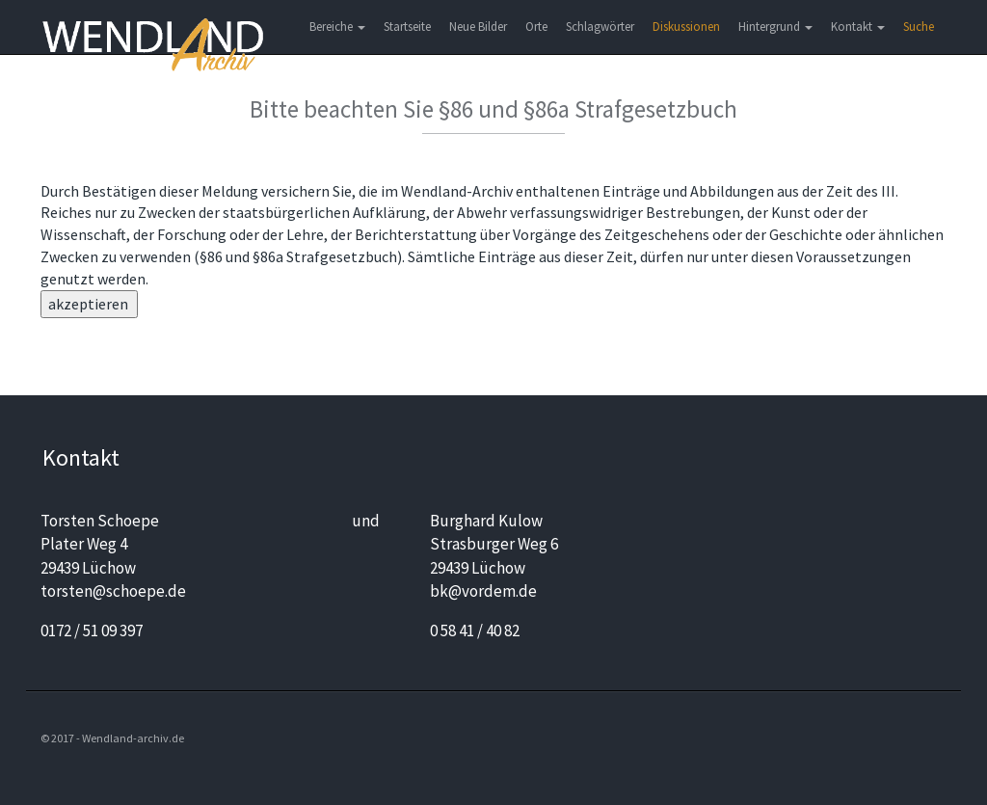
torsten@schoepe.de (113, 591)
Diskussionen (686, 26)
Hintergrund (775, 26)
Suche (918, 26)
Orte (536, 26)
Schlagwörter (600, 26)
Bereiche (337, 26)
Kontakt (858, 26)
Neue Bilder (478, 26)
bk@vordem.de (483, 591)
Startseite (407, 26)
